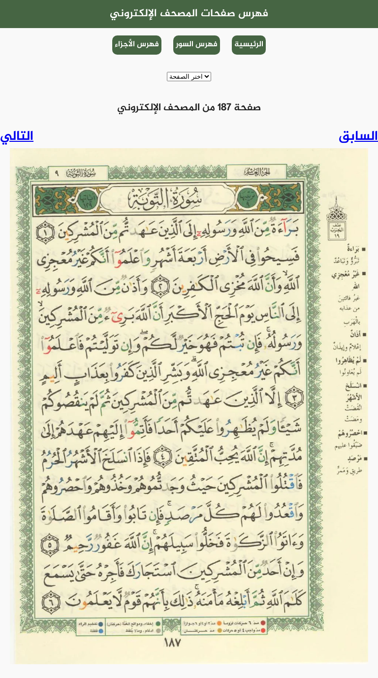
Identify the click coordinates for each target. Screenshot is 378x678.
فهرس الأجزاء (137, 44)
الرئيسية (248, 44)
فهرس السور (197, 44)
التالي (16, 137)
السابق (358, 137)
